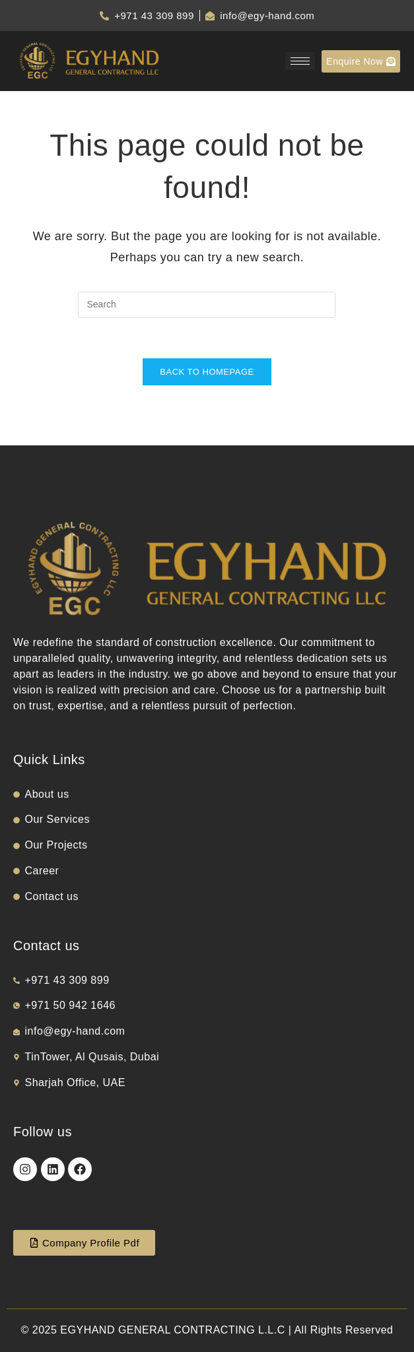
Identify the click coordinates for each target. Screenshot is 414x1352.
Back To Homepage (207, 372)
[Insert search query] (206, 305)
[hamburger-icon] (300, 61)
